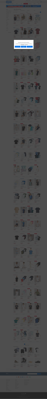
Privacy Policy (22, 44)
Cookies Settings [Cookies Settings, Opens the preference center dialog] (29, 46)
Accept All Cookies (18, 46)
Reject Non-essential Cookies (23, 46)
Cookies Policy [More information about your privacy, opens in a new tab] (26, 44)
